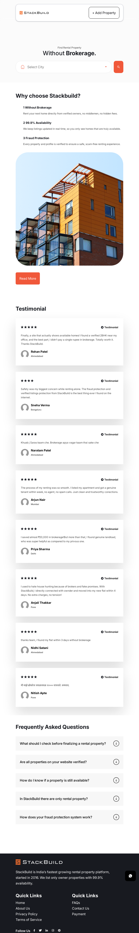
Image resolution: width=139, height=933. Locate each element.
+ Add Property (104, 12)
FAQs (76, 902)
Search (118, 67)
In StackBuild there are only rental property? (54, 798)
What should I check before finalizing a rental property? (63, 743)
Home (20, 902)
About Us (23, 908)
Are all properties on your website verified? (53, 761)
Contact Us (80, 908)
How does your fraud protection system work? (56, 817)
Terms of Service (29, 919)
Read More (27, 278)
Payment (79, 913)
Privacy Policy (27, 913)
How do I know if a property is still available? (54, 780)
